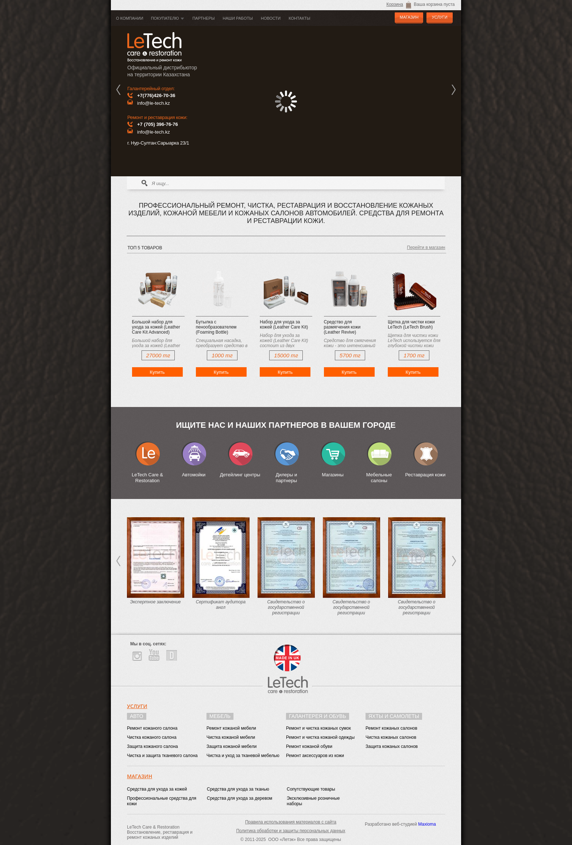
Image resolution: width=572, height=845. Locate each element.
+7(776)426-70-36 (156, 95)
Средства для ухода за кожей (157, 789)
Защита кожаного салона (152, 746)
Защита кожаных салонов (392, 746)
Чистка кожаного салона (152, 737)
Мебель (220, 716)
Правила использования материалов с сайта (290, 822)
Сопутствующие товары (311, 789)
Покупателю (165, 18)
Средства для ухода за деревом (239, 798)
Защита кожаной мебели (231, 746)
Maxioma (427, 824)
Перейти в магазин (426, 247)
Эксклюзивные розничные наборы (313, 801)
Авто (136, 716)
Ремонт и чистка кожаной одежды (320, 737)
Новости (271, 18)
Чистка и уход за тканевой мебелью (242, 755)
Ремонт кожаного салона (152, 728)
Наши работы (238, 18)
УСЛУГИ (440, 17)
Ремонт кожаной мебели (231, 728)
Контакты (299, 18)
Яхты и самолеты (393, 716)
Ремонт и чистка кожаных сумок (318, 728)
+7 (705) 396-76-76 (157, 124)
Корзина (394, 4)
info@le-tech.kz (153, 103)
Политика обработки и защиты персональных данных (290, 830)
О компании (129, 18)
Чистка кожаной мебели (230, 737)
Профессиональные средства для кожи (161, 801)
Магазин (139, 776)
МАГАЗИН (409, 17)
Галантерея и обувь (317, 716)
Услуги (137, 706)
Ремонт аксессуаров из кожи (315, 755)
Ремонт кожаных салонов (391, 728)
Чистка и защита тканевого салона (162, 755)
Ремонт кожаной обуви (309, 746)
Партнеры (203, 18)
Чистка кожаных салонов (391, 737)
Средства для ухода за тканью (238, 789)
